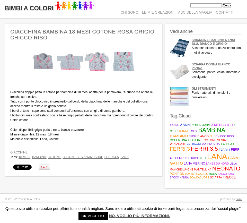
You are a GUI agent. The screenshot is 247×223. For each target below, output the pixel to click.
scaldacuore (199, 177)
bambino (179, 136)
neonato (226, 168)
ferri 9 (193, 158)
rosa (213, 173)
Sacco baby (226, 174)
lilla (233, 163)
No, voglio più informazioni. (139, 215)
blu (212, 136)
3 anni (206, 125)
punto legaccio (196, 174)
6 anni (183, 131)
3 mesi (216, 125)
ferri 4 (224, 149)
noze (239, 199)
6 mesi (193, 131)
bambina (39, 157)
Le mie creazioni (158, 12)
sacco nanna (179, 177)
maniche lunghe (181, 169)
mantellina (202, 169)
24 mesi (196, 125)
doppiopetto (211, 143)
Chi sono (129, 12)
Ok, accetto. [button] (93, 216)
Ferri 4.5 (111, 157)
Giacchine (19, 152)
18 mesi (24, 157)
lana (124, 157)
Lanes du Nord (217, 163)
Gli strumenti (204, 88)
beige (193, 136)
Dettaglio (194, 143)
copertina (178, 140)
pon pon (177, 174)
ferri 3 (180, 149)
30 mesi (228, 125)
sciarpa (216, 177)
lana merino (194, 163)
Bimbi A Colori (49, 8)
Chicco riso (224, 136)
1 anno (174, 125)
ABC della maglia (195, 12)
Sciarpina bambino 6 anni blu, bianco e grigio (213, 42)
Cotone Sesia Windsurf (83, 157)
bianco (203, 136)
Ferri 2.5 (227, 143)
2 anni (185, 125)
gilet (202, 158)
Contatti (224, 12)
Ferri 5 (181, 158)
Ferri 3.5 (204, 148)
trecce (229, 177)
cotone (54, 157)
